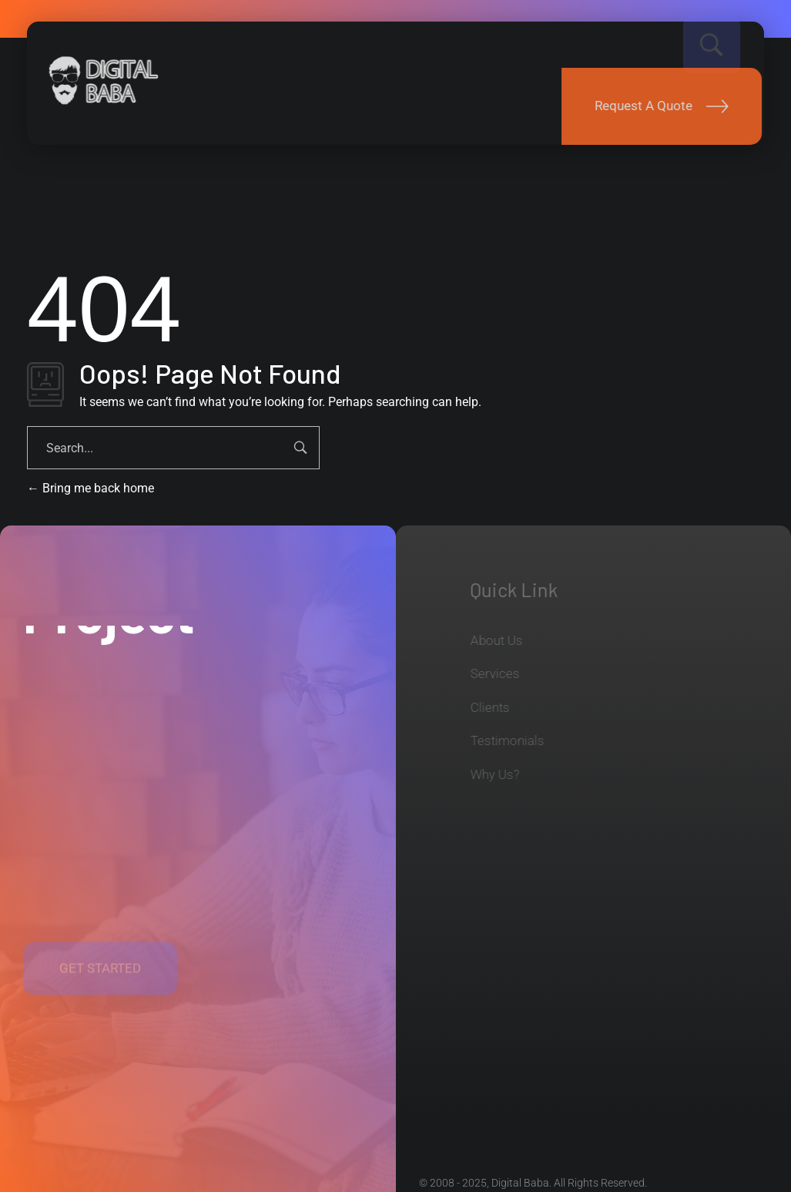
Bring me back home (90, 488)
